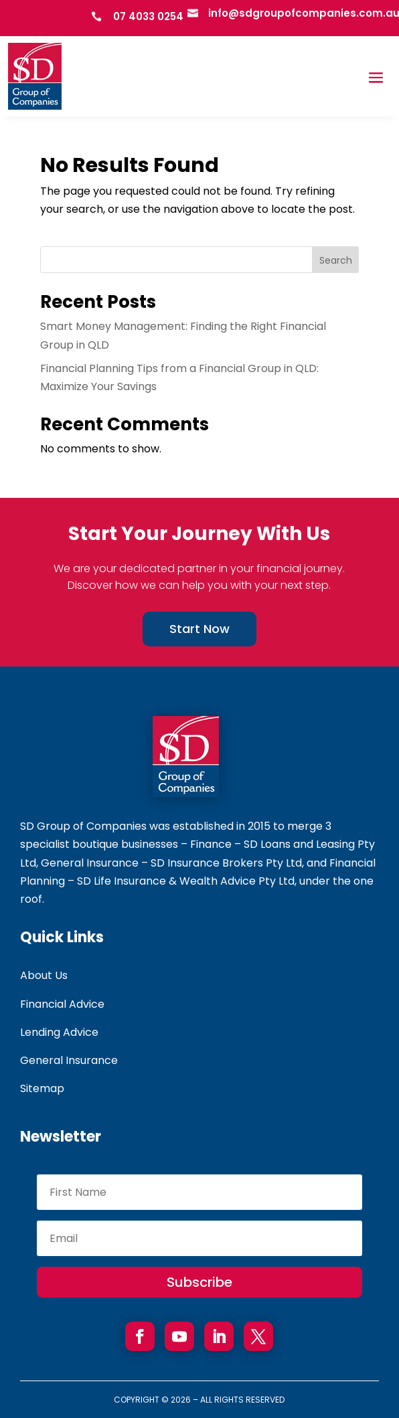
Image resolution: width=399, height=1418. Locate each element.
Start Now (199, 628)
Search (335, 260)
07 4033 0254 (148, 16)
